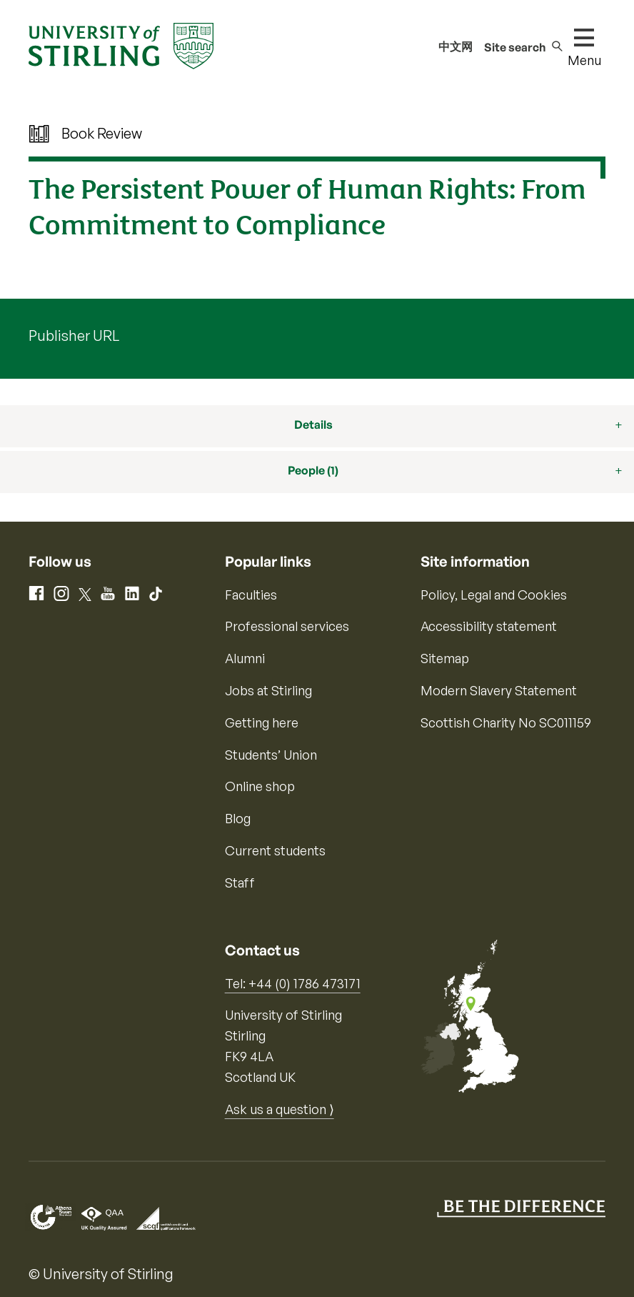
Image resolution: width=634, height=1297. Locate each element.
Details (313, 424)
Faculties (251, 594)
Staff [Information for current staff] (240, 882)
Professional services (287, 626)
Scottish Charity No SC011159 (506, 722)
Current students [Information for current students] (275, 850)
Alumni (245, 658)
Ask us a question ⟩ (279, 1109)
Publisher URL (74, 335)
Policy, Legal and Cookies (494, 594)
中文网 (455, 46)
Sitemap (445, 658)
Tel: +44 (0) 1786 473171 (293, 983)
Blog (238, 818)
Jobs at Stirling (268, 690)
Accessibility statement (489, 626)
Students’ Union (271, 754)
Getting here (261, 722)
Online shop (260, 786)
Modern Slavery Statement (499, 690)
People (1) (313, 470)
